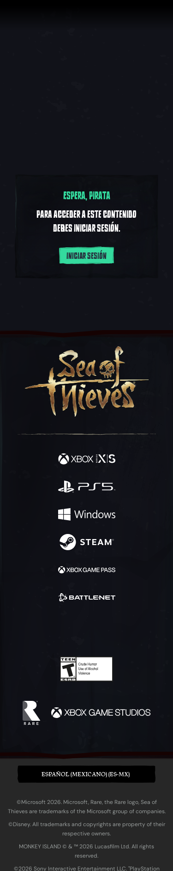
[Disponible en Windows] (86, 515)
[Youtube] (85, 630)
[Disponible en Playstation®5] (86, 488)
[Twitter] (37, 629)
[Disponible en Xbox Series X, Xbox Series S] (86, 460)
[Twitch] (58, 630)
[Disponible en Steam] (86, 543)
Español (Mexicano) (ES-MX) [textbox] (86, 774)
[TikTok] (132, 630)
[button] (86, 774)
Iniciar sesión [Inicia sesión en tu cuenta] (86, 256)
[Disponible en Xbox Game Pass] (86, 571)
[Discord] (112, 630)
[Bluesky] (151, 630)
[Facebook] (20, 629)
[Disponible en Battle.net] (86, 599)
